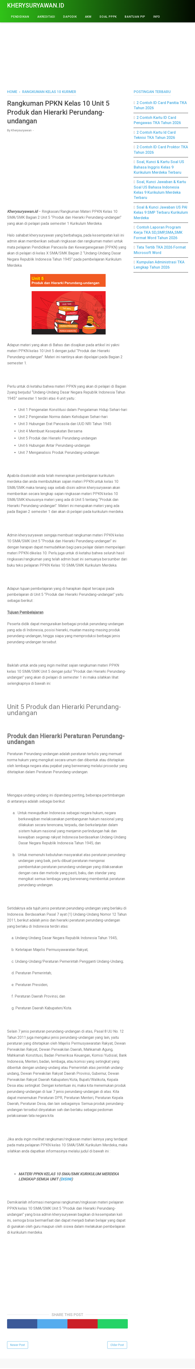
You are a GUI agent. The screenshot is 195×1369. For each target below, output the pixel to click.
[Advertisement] (97, 49)
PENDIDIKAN (20, 16)
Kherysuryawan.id (35, 5)
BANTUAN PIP (135, 16)
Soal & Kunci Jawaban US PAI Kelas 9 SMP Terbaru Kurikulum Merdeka (161, 212)
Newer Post (17, 1346)
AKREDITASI (46, 16)
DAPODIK (70, 16)
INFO (156, 16)
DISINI (66, 1180)
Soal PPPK (108, 16)
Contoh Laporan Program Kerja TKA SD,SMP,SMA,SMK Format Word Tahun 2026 (158, 232)
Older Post (117, 1346)
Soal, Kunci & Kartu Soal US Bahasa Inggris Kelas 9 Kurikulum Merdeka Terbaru (159, 167)
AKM (88, 16)
